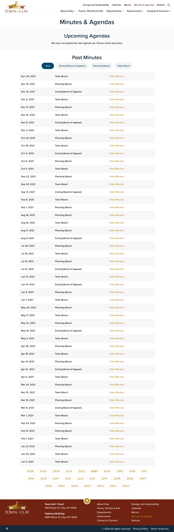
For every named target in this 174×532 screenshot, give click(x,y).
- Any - (47, 66)
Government (135, 11)
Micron (127, 5)
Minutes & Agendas (144, 5)
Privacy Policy (140, 529)
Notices (161, 5)
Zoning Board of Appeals (72, 66)
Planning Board (101, 66)
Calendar (116, 5)
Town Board (123, 66)
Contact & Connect (159, 11)
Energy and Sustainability (96, 5)
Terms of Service (160, 529)
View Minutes (116, 76)
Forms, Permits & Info (91, 11)
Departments (115, 11)
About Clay (67, 11)
